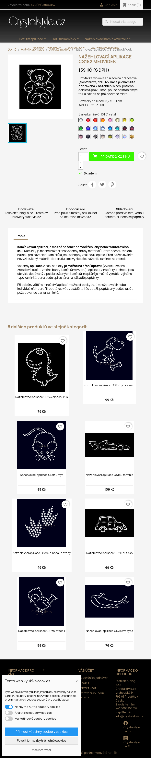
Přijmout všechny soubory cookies (42, 731)
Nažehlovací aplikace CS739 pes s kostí (109, 385)
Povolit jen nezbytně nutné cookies (41, 741)
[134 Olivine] (111, 137)
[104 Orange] (103, 121)
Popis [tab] (21, 236)
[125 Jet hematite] (96, 137)
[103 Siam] (96, 121)
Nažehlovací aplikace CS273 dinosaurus (41, 397)
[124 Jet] (89, 137)
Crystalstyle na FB (131, 727)
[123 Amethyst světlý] (81, 137)
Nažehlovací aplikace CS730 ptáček (41, 631)
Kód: (81, 105)
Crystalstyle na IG (131, 742)
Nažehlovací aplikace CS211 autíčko (109, 553)
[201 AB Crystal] (125, 137)
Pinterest (112, 184)
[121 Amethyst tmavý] (125, 129)
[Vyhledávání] (122, 22)
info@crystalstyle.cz (129, 716)
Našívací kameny (47, 48)
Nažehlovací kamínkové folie (108, 39)
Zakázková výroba (105, 48)
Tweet (102, 184)
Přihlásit (83, 683)
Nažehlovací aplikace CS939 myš (41, 475)
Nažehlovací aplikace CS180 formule (109, 475)
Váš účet (86, 670)
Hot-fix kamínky (66, 39)
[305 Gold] (133, 137)
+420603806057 (42, 5)
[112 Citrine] (125, 121)
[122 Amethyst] (133, 129)
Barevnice (76, 48)
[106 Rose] (111, 121)
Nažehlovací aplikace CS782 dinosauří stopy (42, 553)
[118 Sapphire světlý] (103, 129)
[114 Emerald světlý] (81, 129)
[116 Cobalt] (89, 129)
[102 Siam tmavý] (89, 121)
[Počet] (83, 156)
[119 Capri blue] (111, 129)
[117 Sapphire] (96, 129)
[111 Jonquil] (118, 121)
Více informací (41, 750)
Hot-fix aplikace (33, 39)
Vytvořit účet (87, 688)
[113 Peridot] (133, 121)
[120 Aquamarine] (118, 129)
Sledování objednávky (93, 678)
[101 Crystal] (81, 121)
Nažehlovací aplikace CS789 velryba (109, 631)
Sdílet (92, 184)
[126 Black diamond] (103, 137)
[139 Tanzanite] (118, 137)
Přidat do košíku (111, 156)
